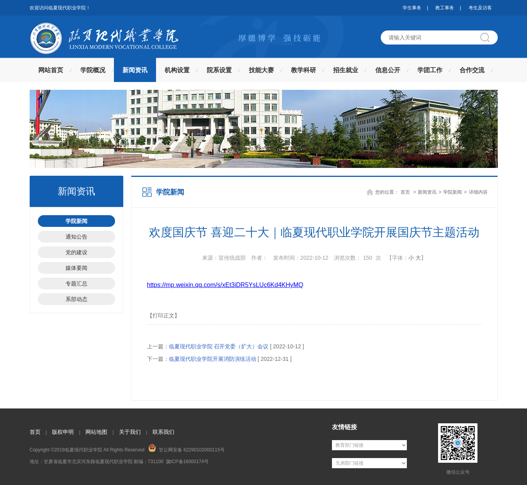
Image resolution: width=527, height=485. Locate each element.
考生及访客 (480, 8)
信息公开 (387, 70)
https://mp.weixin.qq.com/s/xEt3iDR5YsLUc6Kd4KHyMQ (225, 285)
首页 (405, 192)
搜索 (488, 37)
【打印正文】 (163, 315)
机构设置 (177, 70)
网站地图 (96, 432)
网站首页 (50, 70)
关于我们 (130, 432)
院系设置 (219, 70)
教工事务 (444, 8)
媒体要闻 (76, 268)
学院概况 (92, 70)
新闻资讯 (134, 70)
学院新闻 (76, 221)
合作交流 (472, 70)
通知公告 (76, 237)
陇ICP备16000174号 (187, 461)
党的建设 (76, 252)
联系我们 (163, 432)
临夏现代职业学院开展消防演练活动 (212, 359)
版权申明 (63, 432)
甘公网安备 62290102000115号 (186, 448)
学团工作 (429, 70)
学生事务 (412, 8)
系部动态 (76, 299)
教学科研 (303, 70)
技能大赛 (261, 70)
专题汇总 (76, 283)
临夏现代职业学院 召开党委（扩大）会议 (219, 346)
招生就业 (345, 70)
